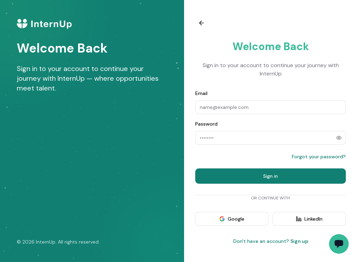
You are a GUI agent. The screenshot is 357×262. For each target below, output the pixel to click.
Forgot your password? (319, 156)
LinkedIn (309, 219)
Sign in (270, 176)
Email (201, 93)
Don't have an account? (270, 241)
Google (231, 219)
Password (206, 124)
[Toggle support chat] (339, 244)
